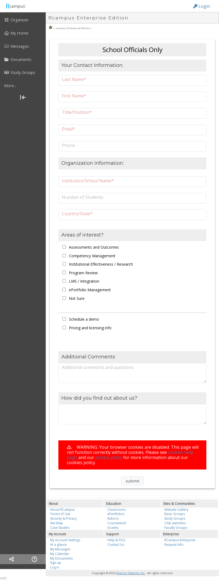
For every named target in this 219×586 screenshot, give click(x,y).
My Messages (60, 549)
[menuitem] (23, 20)
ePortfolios (115, 514)
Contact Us (115, 544)
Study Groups (174, 518)
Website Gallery (176, 509)
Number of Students (82, 197)
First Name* (74, 95)
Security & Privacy (63, 518)
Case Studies (59, 527)
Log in (54, 567)
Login (201, 6)
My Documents (61, 558)
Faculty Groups (175, 527)
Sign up (55, 562)
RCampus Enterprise (179, 540)
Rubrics (113, 518)
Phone (68, 145)
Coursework (116, 523)
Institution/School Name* (88, 180)
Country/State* (77, 213)
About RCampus (62, 509)
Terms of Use (60, 514)
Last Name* (74, 79)
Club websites (175, 523)
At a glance (58, 544)
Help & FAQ (116, 540)
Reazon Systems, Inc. (131, 573)
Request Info (173, 544)
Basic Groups (174, 514)
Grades (113, 527)
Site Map (56, 523)
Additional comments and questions (98, 367)
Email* (68, 129)
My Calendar (59, 553)
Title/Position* (77, 112)
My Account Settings (65, 540)
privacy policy (108, 457)
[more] (23, 85)
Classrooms (116, 509)
